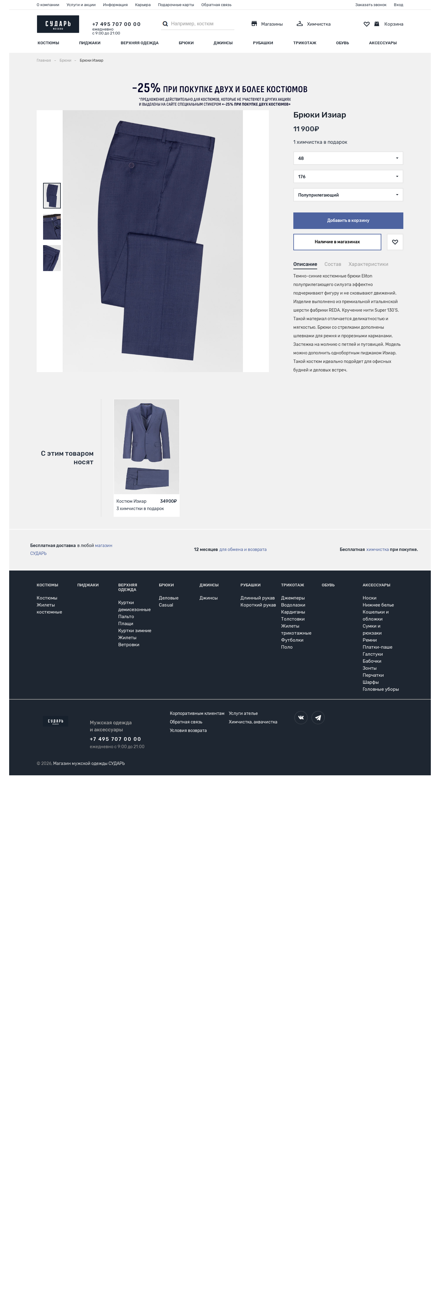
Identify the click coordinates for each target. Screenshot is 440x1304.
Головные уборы (381, 689)
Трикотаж (304, 43)
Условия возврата (188, 730)
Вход (398, 5)
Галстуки (373, 654)
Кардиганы (293, 612)
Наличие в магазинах (337, 242)
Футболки (292, 640)
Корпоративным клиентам (197, 713)
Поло (287, 647)
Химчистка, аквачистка (253, 722)
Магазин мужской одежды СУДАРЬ (89, 763)
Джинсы (223, 43)
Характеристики (368, 264)
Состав (332, 264)
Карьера (143, 4)
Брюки (186, 43)
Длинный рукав (257, 598)
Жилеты (127, 637)
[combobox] (348, 158)
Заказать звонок (371, 5)
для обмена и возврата (243, 549)
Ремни (370, 640)
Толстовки (293, 619)
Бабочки (372, 661)
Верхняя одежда (140, 43)
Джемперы (293, 598)
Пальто (126, 616)
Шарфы (371, 682)
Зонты (370, 668)
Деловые (168, 598)
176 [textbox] (302, 176)
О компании (48, 4)
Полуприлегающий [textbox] (318, 195)
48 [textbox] (301, 158)
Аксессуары (383, 43)
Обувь (342, 43)
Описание (305, 264)
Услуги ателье (243, 713)
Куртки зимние (134, 630)
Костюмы (48, 43)
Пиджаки (90, 43)
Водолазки (293, 605)
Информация (115, 4)
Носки (369, 598)
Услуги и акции (81, 4)
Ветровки (128, 644)
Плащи (125, 623)
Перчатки (373, 675)
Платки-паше (377, 647)
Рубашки (263, 43)
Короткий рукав (258, 605)
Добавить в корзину (348, 220)
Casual (166, 605)
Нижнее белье (378, 605)
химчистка (377, 549)
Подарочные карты (176, 4)
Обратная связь (216, 4)
